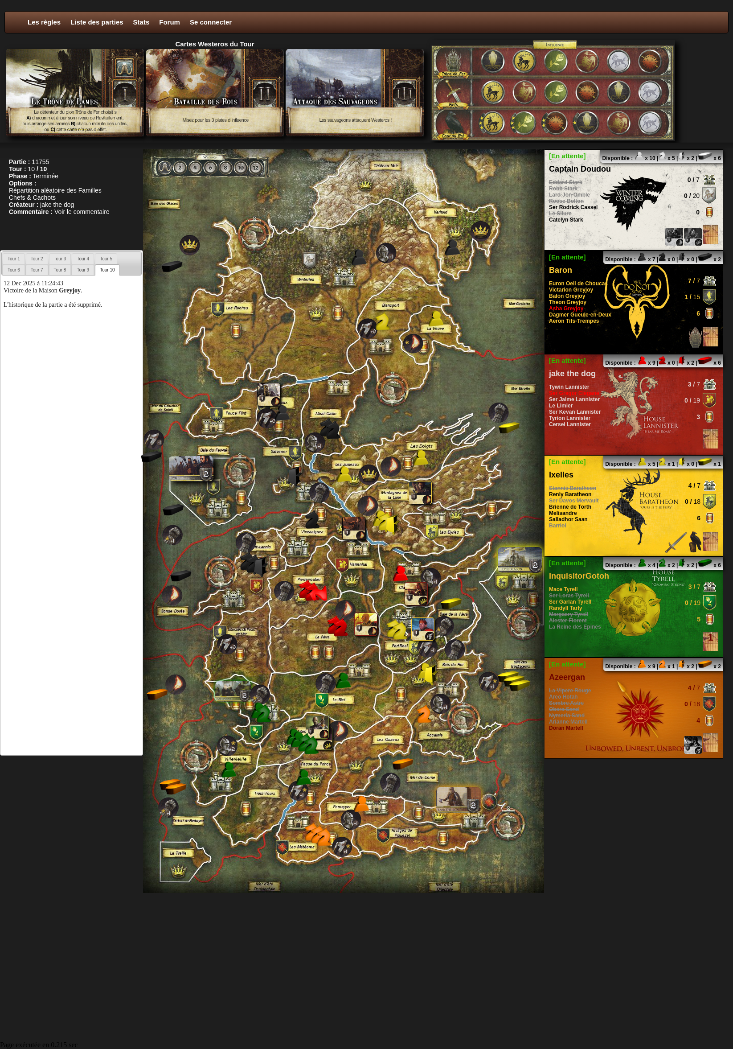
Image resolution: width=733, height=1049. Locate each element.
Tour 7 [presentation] (37, 269)
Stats (141, 22)
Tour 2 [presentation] (37, 258)
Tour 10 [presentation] (107, 269)
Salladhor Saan (568, 519)
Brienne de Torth (570, 507)
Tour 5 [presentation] (106, 258)
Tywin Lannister (569, 387)
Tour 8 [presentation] (60, 269)
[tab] (14, 258)
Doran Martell (566, 728)
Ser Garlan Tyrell (570, 602)
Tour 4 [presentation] (83, 258)
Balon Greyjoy (567, 296)
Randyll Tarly (565, 608)
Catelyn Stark (566, 220)
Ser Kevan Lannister (575, 412)
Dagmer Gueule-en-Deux (580, 315)
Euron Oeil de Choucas (578, 283)
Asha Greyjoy (566, 308)
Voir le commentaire (82, 211)
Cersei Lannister (570, 424)
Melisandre (563, 513)
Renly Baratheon (570, 494)
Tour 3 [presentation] (60, 258)
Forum (169, 22)
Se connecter (211, 22)
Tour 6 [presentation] (14, 269)
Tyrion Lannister (569, 418)
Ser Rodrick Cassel (573, 207)
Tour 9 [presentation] (83, 269)
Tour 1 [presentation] (14, 258)
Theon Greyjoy (567, 302)
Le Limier (561, 406)
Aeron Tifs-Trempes (574, 321)
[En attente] (567, 156)
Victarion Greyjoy (571, 290)
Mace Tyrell (563, 589)
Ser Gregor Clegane (574, 393)
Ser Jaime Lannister (574, 399)
